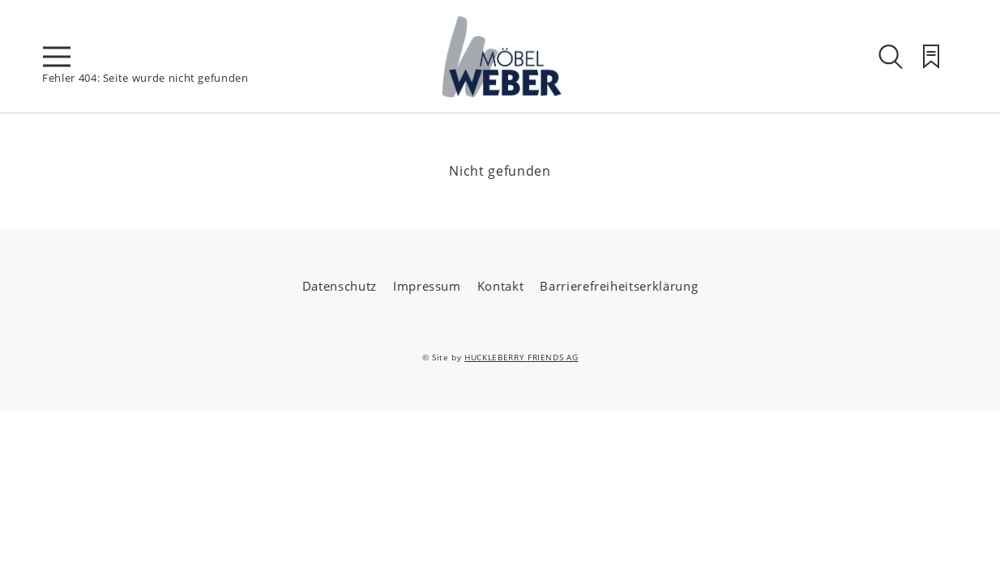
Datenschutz (339, 286)
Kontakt (500, 286)
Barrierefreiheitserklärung (619, 286)
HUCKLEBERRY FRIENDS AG (521, 357)
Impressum (427, 286)
